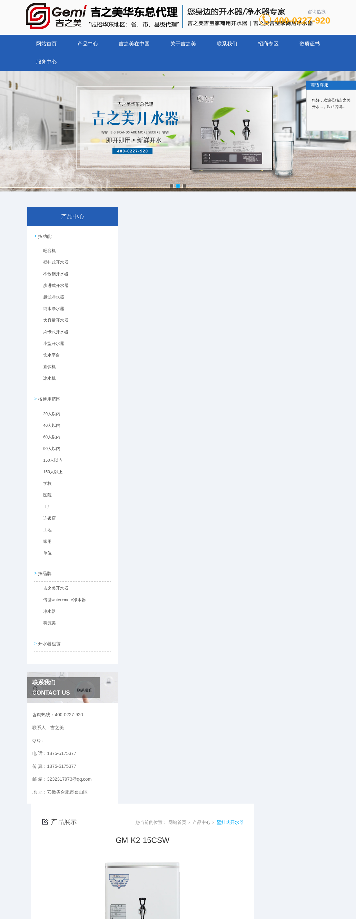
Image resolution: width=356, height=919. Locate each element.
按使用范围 (48, 396)
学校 (44, 482)
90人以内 (48, 447)
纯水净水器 (50, 310)
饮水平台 (48, 356)
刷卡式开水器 (52, 333)
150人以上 (49, 471)
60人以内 (48, 436)
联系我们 (227, 43)
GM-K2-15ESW (156, 456)
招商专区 (268, 43)
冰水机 (46, 379)
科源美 (46, 620)
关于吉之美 (183, 43)
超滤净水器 (50, 298)
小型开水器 (50, 345)
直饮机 (46, 368)
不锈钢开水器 (52, 275)
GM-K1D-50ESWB (159, 467)
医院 (44, 494)
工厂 (44, 505)
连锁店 (46, 517)
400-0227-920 (302, 20)
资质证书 (309, 43)
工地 (44, 529)
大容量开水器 (52, 321)
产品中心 (87, 43)
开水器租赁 (48, 636)
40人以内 (48, 424)
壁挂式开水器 (52, 263)
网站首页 (46, 43)
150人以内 (49, 459)
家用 (44, 540)
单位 (44, 552)
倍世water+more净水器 (60, 597)
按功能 (44, 235)
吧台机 (46, 252)
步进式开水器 (52, 287)
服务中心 (46, 61)
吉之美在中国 (134, 43)
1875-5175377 (154, 821)
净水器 (46, 608)
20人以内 (48, 413)
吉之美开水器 (52, 585)
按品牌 (44, 568)
